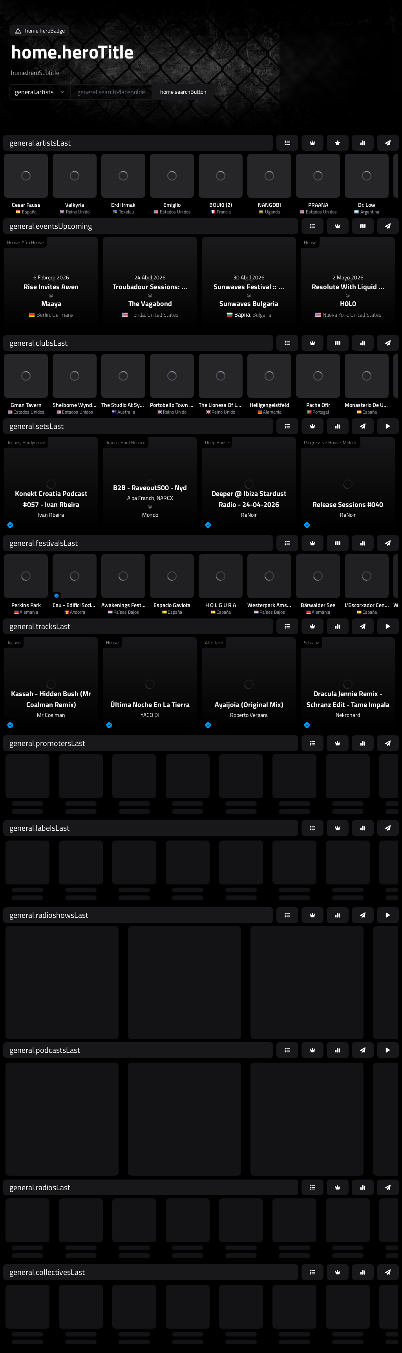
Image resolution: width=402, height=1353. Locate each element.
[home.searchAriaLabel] (111, 92)
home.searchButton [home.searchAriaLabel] (183, 92)
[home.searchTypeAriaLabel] (39, 92)
